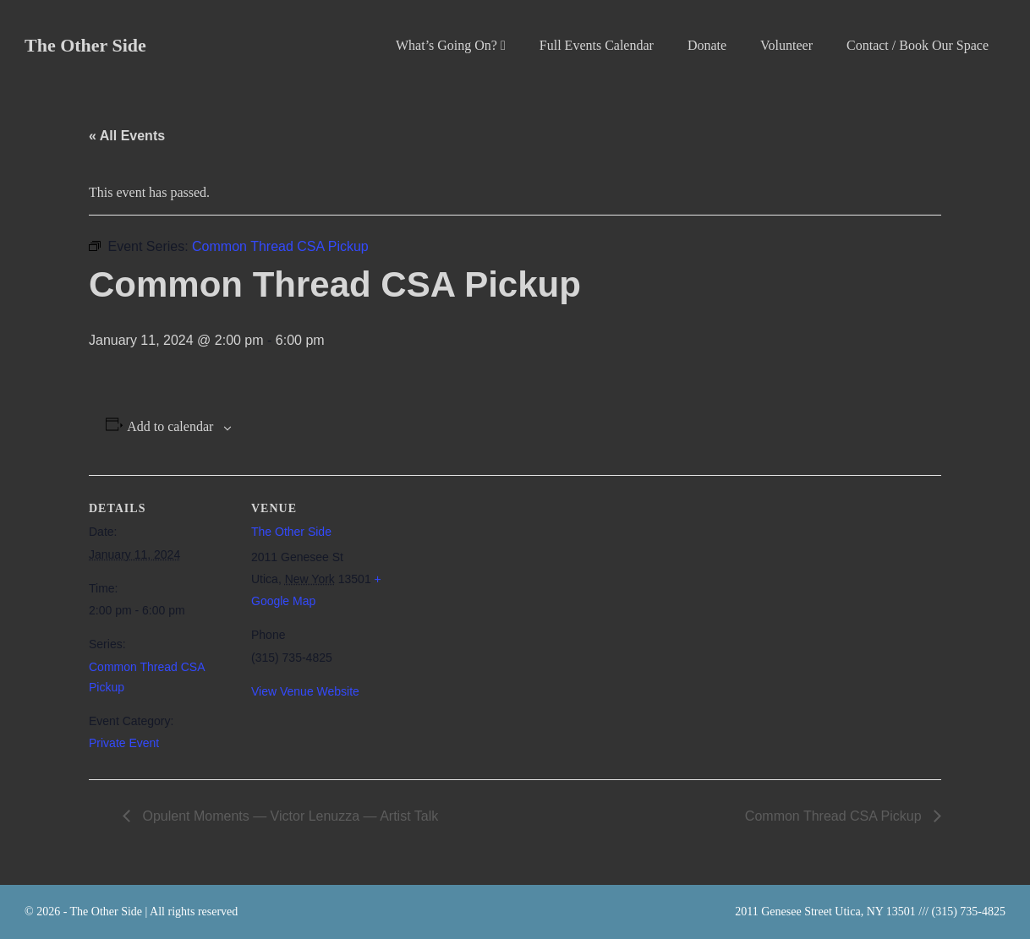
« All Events (127, 135)
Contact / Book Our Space (917, 45)
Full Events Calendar (597, 45)
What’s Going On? (451, 45)
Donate (707, 45)
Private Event (124, 743)
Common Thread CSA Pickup (835, 816)
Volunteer (786, 45)
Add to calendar (170, 426)
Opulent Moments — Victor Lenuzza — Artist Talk (288, 816)
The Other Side (85, 45)
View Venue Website (305, 691)
